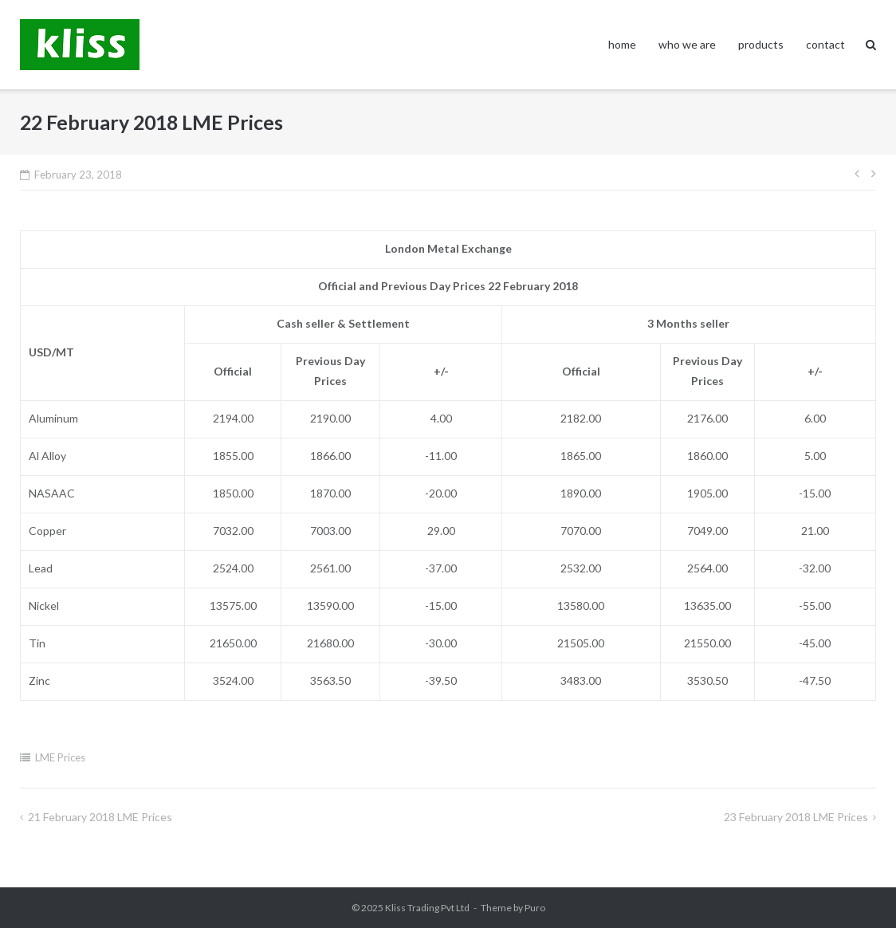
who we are (687, 44)
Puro (535, 908)
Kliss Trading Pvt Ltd (427, 908)
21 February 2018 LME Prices (100, 817)
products (761, 44)
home (622, 44)
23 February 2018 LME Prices (796, 817)
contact (825, 44)
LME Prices (60, 757)
